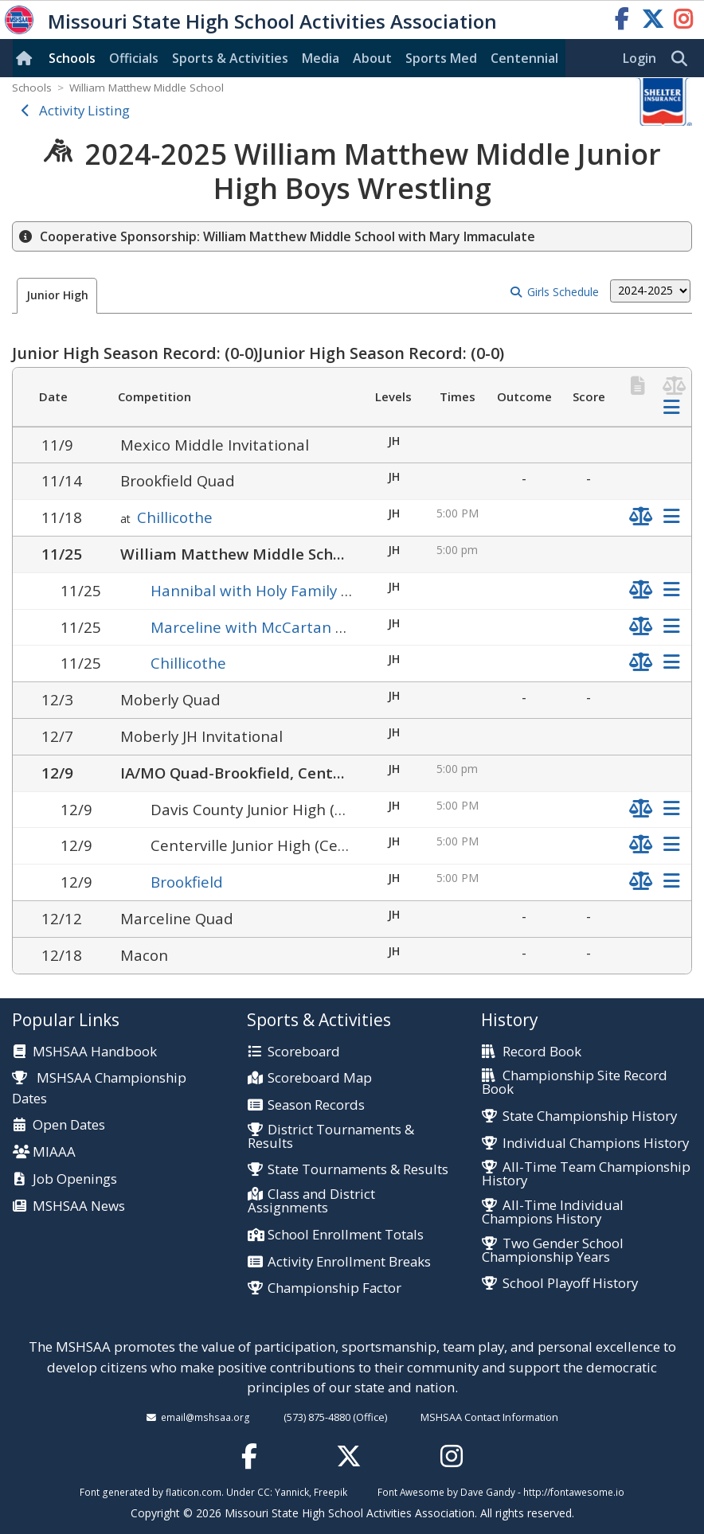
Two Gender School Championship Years (552, 1250)
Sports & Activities (230, 58)
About (372, 58)
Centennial (524, 58)
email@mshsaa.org (205, 1417)
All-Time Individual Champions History (552, 1212)
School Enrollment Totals (346, 1235)
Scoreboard (304, 1052)
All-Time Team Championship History (586, 1174)
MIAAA (54, 1152)
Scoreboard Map (320, 1078)
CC (263, 1491)
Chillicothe (175, 517)
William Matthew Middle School (146, 87)
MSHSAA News (79, 1206)
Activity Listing (84, 110)
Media (320, 58)
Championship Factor (334, 1288)
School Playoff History (570, 1283)
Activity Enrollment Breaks (349, 1262)
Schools (72, 58)
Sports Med (441, 58)
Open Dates (69, 1125)
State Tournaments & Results (358, 1169)
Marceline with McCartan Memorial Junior (300, 627)
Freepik (330, 1491)
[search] (683, 59)
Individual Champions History (596, 1143)
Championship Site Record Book (574, 1082)
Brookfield (187, 882)
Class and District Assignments (311, 1201)
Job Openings (75, 1179)
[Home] (27, 58)
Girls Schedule (563, 291)
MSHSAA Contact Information (489, 1417)
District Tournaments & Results (331, 1136)
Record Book (542, 1052)
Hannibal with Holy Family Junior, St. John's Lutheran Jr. (346, 590)
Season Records (316, 1105)
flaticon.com (193, 1491)
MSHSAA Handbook (95, 1052)
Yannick (292, 1491)
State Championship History (590, 1116)
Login (639, 58)
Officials (133, 58)
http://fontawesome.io (573, 1491)
